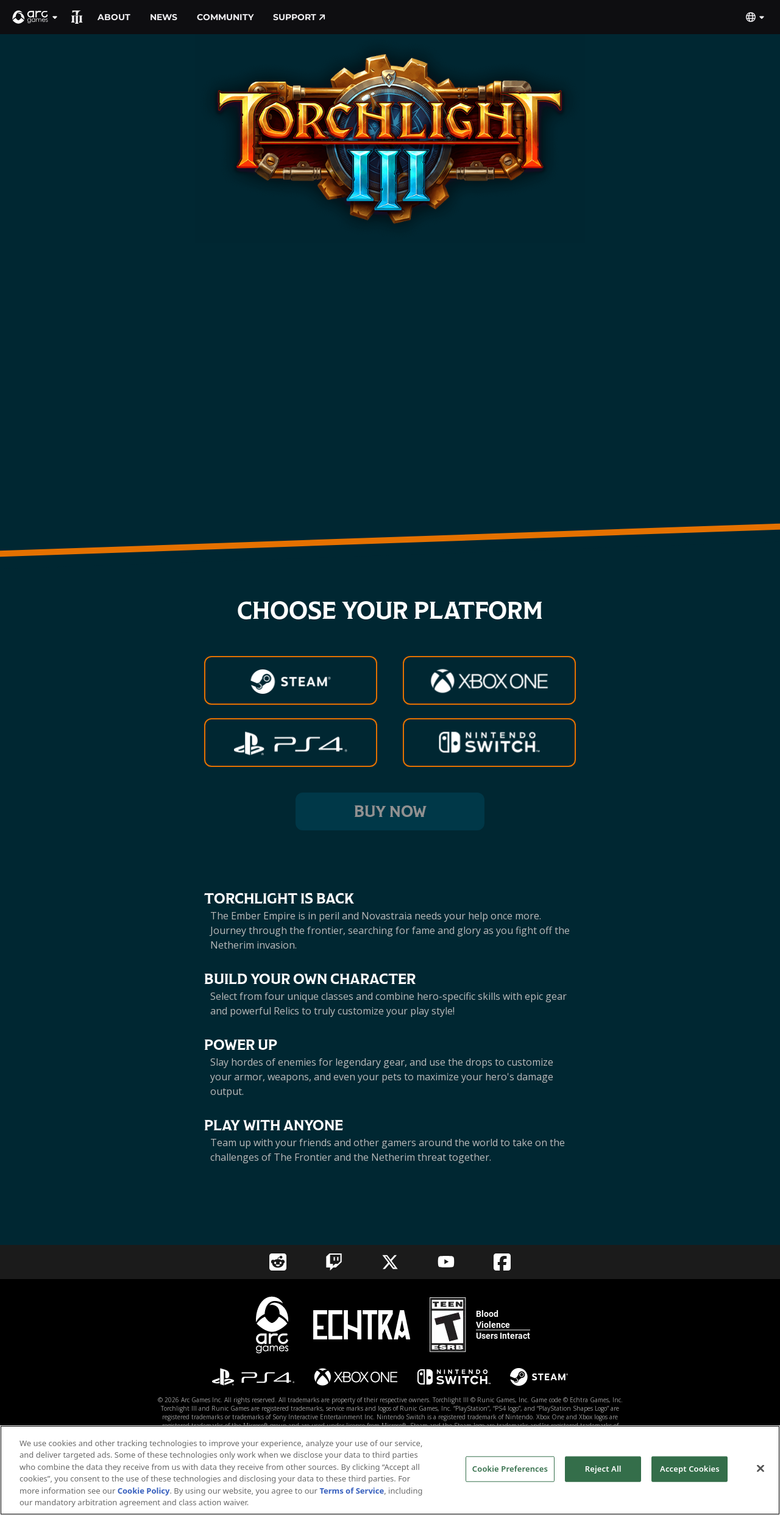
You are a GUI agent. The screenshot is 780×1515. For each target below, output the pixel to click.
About (114, 17)
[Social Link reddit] (277, 1262)
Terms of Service (351, 1490)
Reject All (603, 1468)
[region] (390, 1470)
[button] (35, 17)
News (163, 17)
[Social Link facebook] (502, 1262)
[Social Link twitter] (390, 1262)
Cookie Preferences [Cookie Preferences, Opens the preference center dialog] (510, 1468)
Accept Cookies (690, 1468)
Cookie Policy (144, 1490)
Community (225, 17)
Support (299, 17)
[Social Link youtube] (446, 1261)
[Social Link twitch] (333, 1262)
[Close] (760, 1468)
